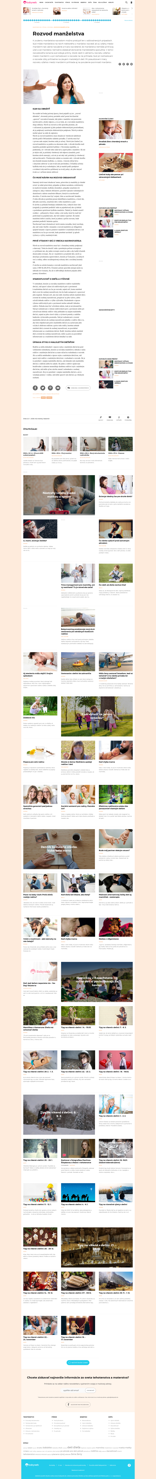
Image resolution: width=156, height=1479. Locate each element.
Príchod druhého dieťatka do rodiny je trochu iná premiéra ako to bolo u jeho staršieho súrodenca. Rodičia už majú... (115, 504)
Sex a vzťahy (102, 2)
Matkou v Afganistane (109, 939)
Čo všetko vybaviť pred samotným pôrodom (114, 542)
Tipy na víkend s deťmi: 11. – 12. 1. (37, 1204)
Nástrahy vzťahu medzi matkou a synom (123, 211)
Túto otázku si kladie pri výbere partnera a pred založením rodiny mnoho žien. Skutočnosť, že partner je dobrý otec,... (114, 858)
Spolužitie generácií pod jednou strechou (37, 807)
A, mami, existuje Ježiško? (121, 231)
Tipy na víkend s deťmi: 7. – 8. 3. (112, 1027)
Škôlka (113, 1431)
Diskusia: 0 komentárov (78, 388)
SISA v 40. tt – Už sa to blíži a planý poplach (33, 454)
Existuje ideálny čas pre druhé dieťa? (122, 221)
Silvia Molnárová (28, 457)
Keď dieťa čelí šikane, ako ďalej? (75, 895)
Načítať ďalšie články (78, 1362)
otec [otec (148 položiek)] (43, 1451)
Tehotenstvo (59, 2)
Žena (95, 2)
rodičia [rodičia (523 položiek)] (94, 1451)
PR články (124, 14)
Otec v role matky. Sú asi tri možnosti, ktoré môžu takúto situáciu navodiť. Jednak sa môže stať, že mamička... (115, 769)
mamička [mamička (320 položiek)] (100, 1448)
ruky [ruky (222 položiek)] (100, 1451)
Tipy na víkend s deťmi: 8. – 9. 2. (59, 1114)
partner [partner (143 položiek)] (50, 1451)
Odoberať (90, 1390)
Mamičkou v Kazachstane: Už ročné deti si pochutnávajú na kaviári (97, 981)
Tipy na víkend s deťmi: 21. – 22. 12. (97, 1247)
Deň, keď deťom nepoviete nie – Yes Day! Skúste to (39, 984)
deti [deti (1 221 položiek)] (70, 1447)
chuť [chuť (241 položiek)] (60, 1448)
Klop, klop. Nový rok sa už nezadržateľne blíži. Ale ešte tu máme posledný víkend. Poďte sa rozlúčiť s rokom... (39, 1256)
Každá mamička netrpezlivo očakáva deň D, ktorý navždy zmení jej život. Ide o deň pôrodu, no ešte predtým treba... (115, 551)
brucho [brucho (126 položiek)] (34, 1448)
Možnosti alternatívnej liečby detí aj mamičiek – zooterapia (115, 896)
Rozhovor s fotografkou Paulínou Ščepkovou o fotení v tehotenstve (76, 1161)
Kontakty (52, 1465)
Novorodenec (129, 20)
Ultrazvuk (28, 1428)
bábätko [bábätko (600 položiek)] (47, 1447)
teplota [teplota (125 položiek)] (49, 1454)
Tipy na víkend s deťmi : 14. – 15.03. (76, 1027)
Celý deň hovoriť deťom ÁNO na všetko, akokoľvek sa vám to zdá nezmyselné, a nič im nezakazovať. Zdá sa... (40, 993)
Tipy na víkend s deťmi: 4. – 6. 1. (74, 1204)
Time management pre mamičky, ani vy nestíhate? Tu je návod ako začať (78, 586)
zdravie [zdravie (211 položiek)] (67, 1454)
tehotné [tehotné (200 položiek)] (44, 1454)
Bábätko (83, 2)
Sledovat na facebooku (78, 1404)
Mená (41, 2)
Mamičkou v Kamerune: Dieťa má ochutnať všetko (38, 1028)
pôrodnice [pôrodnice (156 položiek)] (87, 1451)
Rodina (50, 27)
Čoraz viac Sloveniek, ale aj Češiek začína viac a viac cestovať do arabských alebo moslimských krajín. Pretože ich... (39, 949)
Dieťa (90, 2)
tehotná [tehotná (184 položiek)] (38, 1454)
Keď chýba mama (107, 762)
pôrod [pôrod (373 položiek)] (80, 1451)
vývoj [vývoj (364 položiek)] (62, 1454)
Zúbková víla (29, 718)
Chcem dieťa (49, 2)
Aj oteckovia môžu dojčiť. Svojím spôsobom (38, 674)
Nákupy (111, 2)
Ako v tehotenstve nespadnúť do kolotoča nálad (100, 10)
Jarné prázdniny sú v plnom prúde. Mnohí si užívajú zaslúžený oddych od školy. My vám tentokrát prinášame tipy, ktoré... (77, 1079)
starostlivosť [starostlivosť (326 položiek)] (111, 1451)
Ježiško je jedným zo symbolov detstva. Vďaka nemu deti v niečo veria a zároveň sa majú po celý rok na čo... (39, 548)
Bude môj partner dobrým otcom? (114, 850)
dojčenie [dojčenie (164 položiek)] (84, 1448)
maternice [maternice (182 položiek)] (108, 1448)
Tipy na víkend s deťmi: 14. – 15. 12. (38, 1293)
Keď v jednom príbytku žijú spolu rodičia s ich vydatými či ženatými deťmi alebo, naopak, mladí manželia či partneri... (39, 816)
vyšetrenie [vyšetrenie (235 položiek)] (55, 1454)
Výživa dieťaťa (115, 1428)
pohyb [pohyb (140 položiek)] (58, 1451)
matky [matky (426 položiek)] (128, 1447)
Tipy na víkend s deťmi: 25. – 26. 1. (38, 1160)
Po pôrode (75, 2)
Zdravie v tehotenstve (32, 1431)
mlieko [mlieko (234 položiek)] (26, 1451)
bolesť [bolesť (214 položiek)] (30, 1448)
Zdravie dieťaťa (115, 1423)
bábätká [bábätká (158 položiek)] (55, 1448)
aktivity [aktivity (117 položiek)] (25, 1448)
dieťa (43, 397)
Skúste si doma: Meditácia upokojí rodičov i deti (76, 763)
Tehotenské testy (30, 1423)
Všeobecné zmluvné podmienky (75, 1465)
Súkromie (113, 1465)
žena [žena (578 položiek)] (73, 1454)
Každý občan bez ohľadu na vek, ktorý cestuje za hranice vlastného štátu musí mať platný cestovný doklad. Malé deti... (77, 681)
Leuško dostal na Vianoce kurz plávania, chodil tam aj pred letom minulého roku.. (34, 462)
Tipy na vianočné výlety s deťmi (113, 1204)
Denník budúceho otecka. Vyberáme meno (59, 848)
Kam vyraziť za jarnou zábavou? (96, 716)
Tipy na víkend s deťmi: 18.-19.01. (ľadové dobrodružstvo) (113, 1161)
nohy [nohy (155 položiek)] (34, 1451)
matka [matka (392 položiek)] (122, 1447)
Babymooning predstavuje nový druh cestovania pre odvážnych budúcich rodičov (78, 631)
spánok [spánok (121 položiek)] (104, 1451)
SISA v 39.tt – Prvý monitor (62, 453)
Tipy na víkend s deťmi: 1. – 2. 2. (112, 1116)
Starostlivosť (103, 681)
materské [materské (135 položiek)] (115, 1448)
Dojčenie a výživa (87, 1428)
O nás (60, 1465)
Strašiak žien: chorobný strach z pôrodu (40, 9)
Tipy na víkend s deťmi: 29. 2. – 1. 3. (38, 1072)
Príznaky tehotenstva (32, 1420)
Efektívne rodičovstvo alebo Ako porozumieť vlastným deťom (113, 807)
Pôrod (67, 2)
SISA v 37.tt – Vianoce (116, 453)
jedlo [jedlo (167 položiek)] (93, 1448)
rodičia (49, 397)
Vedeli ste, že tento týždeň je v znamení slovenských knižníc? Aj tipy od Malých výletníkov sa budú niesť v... (116, 1035)
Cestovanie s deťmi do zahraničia (76, 673)
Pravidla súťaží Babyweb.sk (98, 1465)
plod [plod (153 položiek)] (54, 1451)
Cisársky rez (57, 1428)
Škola (100, 587)
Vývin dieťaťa (115, 1420)
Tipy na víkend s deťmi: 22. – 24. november (35, 1338)
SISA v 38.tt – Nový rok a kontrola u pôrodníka (92, 454)
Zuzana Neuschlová (53, 394)
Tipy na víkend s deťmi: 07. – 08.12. (76, 1293)
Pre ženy (64, 10)
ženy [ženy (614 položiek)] (79, 1454)
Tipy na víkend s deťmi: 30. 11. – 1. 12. (114, 1293)
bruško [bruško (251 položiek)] (39, 1448)
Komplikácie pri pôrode (61, 1426)
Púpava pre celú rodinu (33, 762)
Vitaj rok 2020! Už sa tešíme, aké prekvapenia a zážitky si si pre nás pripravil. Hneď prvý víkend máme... (76, 1212)
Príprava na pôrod (37, 12)
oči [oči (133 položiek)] (46, 1451)
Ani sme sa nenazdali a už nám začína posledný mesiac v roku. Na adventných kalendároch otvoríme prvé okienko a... (116, 1300)
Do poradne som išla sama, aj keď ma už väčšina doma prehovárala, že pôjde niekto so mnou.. (64, 460)
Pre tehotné (102, 545)
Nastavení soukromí (78, 1470)
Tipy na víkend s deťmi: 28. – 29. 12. (38, 1249)
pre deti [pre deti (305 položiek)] (73, 1451)
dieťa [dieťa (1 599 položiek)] (76, 1447)
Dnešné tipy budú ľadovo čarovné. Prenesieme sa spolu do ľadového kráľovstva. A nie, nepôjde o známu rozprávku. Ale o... (115, 1170)
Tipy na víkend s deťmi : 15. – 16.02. (114, 1072)
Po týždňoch (27, 20)
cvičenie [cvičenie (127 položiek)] (64, 1448)
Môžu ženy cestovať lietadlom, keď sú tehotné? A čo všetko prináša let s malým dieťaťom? (116, 675)
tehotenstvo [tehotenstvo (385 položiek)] (29, 1454)
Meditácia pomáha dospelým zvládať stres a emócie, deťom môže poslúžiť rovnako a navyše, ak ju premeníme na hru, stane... (77, 772)
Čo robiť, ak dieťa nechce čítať (112, 585)
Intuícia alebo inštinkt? (70, 8)
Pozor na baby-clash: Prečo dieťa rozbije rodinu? (38, 896)
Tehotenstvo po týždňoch (33, 1426)
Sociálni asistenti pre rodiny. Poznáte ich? (78, 807)
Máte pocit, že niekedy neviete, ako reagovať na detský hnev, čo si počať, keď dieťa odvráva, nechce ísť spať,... (115, 816)
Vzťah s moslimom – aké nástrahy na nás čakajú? (39, 940)
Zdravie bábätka (87, 1426)
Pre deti (113, 1436)
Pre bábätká (64, 767)
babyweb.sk (37, 27)
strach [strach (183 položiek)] (119, 1451)
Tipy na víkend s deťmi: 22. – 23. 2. (76, 1072)
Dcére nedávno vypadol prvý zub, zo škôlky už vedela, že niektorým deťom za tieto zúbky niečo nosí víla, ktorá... (39, 725)
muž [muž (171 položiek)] (30, 1451)
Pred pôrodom (58, 1420)
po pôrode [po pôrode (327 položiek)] (64, 1451)
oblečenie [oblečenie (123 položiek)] (39, 1451)
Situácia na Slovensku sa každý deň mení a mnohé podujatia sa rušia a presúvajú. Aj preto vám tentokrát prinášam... (77, 1035)
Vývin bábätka (87, 1423)
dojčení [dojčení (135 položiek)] (89, 1448)
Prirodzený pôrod (59, 1423)
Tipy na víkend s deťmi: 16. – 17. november (73, 1338)
